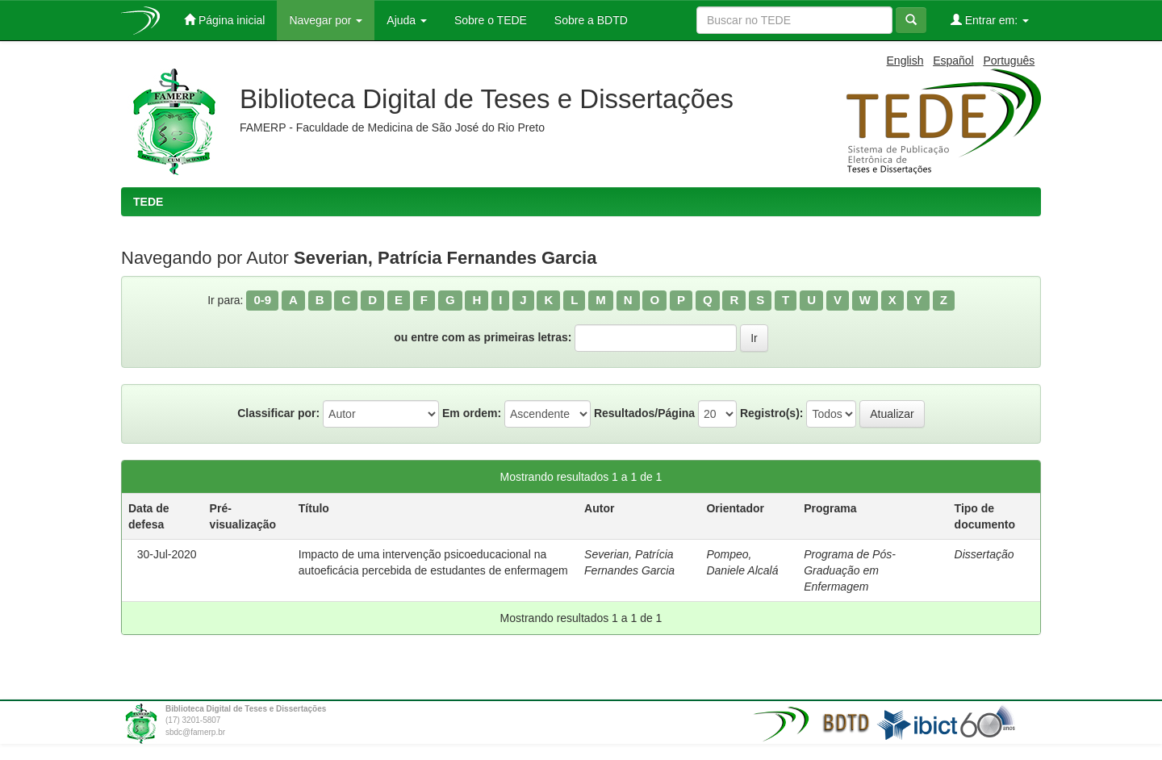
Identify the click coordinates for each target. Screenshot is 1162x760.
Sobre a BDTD (589, 20)
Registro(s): (772, 413)
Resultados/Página (644, 413)
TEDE (148, 201)
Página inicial (224, 20)
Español (953, 60)
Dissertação (984, 554)
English (905, 60)
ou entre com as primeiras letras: (482, 337)
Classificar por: (278, 413)
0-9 (262, 300)
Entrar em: (990, 20)
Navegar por (325, 20)
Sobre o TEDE (489, 20)
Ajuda (407, 20)
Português (1009, 60)
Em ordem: (471, 413)
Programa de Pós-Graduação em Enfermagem (850, 570)
